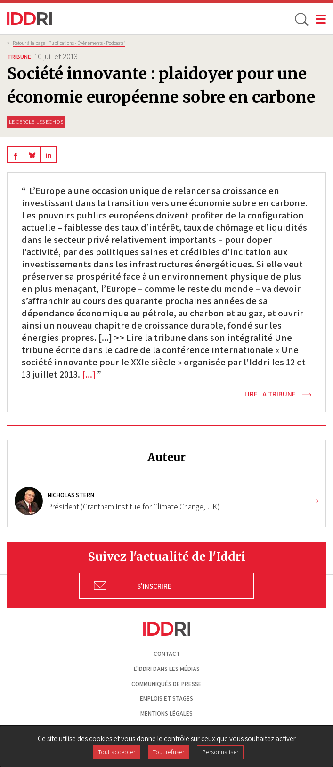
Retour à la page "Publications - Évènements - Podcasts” (69, 43)
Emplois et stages (166, 698)
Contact (167, 654)
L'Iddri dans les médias (167, 669)
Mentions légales (166, 714)
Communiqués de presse (166, 684)
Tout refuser (168, 752)
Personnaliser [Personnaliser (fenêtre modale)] (220, 752)
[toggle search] (301, 19)
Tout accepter (116, 752)
